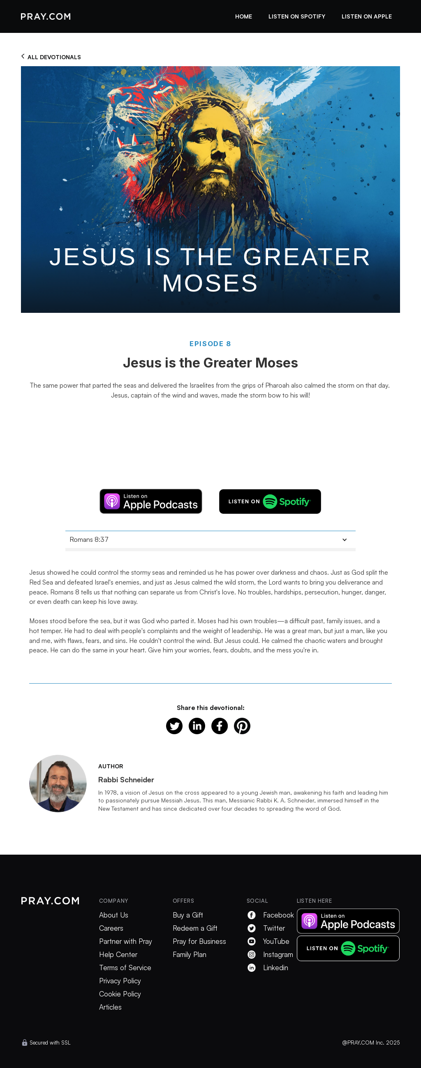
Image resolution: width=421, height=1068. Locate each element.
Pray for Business (199, 941)
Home (243, 16)
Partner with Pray (125, 941)
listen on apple (367, 16)
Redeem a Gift (195, 928)
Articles (110, 1007)
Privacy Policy (120, 981)
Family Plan (189, 954)
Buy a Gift (188, 915)
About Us (113, 915)
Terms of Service (125, 968)
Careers (111, 928)
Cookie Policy (120, 994)
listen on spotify (296, 16)
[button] (210, 539)
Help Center (118, 954)
